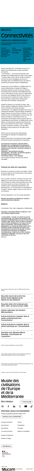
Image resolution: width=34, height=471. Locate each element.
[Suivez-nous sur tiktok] (31, 406)
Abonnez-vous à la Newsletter (12, 416)
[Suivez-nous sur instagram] (2, 406)
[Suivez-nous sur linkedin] (14, 406)
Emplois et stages (6, 438)
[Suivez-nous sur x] (19, 406)
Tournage (20, 428)
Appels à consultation (24, 431)
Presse (20, 422)
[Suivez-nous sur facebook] (8, 406)
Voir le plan (15, 52)
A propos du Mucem (6, 422)
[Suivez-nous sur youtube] (25, 406)
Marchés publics (29, 468)
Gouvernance (5, 425)
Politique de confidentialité (17, 468)
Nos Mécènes (7, 446)
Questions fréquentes (7, 435)
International (4, 428)
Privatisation (21, 425)
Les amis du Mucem (6, 431)
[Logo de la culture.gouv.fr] (6, 454)
